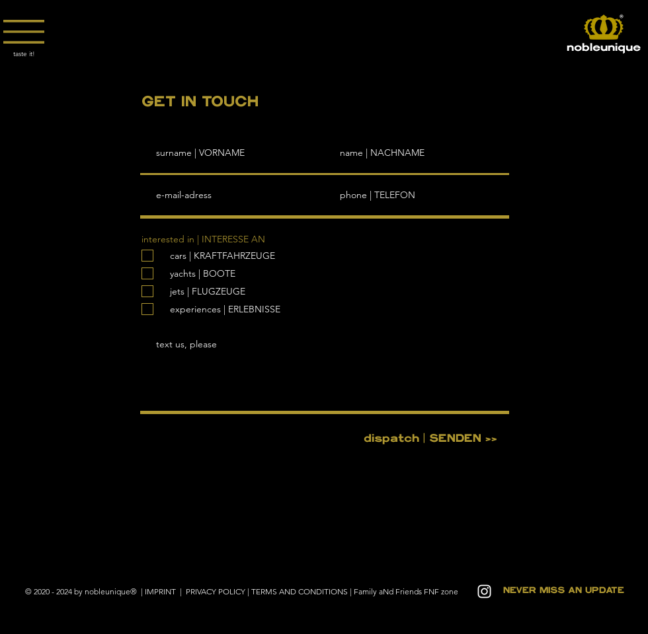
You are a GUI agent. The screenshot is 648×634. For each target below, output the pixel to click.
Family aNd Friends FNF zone (406, 591)
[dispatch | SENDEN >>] (430, 438)
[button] (23, 32)
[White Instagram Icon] (484, 591)
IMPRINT (161, 591)
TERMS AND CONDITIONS (299, 591)
